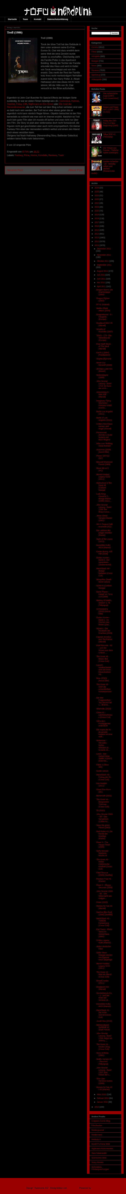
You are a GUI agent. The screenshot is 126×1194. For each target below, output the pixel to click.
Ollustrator (73, 1188)
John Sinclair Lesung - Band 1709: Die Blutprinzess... (103, 508)
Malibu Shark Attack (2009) (103, 309)
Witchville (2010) (103, 709)
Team (25, 19)
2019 (96, 214)
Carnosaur (65, 101)
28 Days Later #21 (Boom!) (104, 370)
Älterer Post (75, 170)
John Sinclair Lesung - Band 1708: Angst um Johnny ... (104, 1037)
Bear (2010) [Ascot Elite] (102, 679)
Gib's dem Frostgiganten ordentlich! (103, 723)
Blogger (95, 1188)
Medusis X (96, 1139)
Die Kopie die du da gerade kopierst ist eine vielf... (104, 733)
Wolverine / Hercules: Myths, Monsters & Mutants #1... (103, 745)
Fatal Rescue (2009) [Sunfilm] (104, 874)
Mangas (95, 61)
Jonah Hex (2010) (104, 1021)
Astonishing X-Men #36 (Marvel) (102, 394)
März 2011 (102, 1094)
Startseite (12, 19)
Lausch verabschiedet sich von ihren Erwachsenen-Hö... (103, 670)
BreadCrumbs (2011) (102, 982)
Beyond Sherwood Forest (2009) (104, 463)
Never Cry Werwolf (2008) (104, 364)
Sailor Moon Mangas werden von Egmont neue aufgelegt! (104, 956)
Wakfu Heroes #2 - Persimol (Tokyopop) (103, 1061)
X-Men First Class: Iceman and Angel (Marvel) (104, 426)
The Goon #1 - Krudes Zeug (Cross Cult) (103, 1046)
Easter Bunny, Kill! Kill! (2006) (104, 552)
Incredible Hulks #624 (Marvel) (103, 546)
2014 (96, 234)
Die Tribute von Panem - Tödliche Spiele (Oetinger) (110, 150)
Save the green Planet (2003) (103, 826)
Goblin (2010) (102, 771)
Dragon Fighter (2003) (102, 299)
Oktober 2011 (103, 261)
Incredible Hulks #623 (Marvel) (103, 1005)
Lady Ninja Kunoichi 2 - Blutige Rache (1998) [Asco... (103, 497)
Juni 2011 (101, 279)
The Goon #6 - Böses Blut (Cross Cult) (102, 658)
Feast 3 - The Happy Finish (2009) (103, 844)
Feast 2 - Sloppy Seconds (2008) (104, 886)
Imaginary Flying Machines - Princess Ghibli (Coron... (103, 404)
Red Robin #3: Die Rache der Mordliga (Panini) (104, 835)
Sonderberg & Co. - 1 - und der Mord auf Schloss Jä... (104, 996)
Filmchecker (97, 1125)
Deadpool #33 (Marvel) (102, 988)
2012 (96, 241)
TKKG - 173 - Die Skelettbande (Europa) (103, 337)
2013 (96, 237)
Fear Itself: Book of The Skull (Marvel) (103, 346)
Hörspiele (96, 56)
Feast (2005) (101, 902)
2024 (96, 195)
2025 (96, 192)
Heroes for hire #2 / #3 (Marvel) (104, 1088)
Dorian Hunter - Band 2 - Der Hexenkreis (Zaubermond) (103, 561)
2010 (96, 1107)
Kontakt (37, 19)
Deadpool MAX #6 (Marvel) (104, 324)
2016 (96, 226)
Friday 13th (21, 104)
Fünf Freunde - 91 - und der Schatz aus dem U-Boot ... (104, 649)
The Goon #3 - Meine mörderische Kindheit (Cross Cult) (104, 864)
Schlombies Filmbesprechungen (100, 1168)
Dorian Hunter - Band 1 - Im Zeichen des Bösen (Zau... (103, 621)
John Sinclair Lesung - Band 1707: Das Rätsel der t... (103, 1071)
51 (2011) (100, 810)
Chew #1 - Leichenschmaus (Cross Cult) (104, 714)
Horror (34, 155)
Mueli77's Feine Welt (101, 1144)
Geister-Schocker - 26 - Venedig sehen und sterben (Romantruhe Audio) (105, 167)
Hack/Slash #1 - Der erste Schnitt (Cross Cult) (103, 1013)
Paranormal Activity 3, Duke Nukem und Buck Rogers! (104, 436)
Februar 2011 (103, 1098)
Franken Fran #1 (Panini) (103, 880)
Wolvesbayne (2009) (102, 376)
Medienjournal (98, 1130)
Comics (95, 47)
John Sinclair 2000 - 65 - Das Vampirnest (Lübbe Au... (104, 817)
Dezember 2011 (104, 249)
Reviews (52, 155)
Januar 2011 (102, 1102)
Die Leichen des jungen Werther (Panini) (104, 532)
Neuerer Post (15, 170)
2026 (96, 188)
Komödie (42, 155)
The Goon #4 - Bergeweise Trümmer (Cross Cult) (102, 803)
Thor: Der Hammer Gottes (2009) (104, 1081)
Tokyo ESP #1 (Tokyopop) (109, 135)
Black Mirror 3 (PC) (102, 469)
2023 (96, 199)
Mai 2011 (101, 282)
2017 (96, 222)
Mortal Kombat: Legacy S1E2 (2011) (103, 476)
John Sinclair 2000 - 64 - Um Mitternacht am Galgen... (104, 894)
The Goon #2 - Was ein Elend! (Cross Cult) (104, 974)
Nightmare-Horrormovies (102, 1148)
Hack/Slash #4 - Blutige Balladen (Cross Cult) (104, 572)
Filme (26, 155)
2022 (96, 203)
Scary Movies (97, 1162)
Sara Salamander (99, 1153)
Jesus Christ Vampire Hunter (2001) (104, 518)
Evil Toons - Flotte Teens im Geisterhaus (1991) (104, 932)
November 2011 (104, 255)
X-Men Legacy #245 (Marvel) (103, 941)
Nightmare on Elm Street (40, 104)
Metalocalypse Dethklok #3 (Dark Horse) (103, 1027)
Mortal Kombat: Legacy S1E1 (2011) (103, 965)
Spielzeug (96, 75)
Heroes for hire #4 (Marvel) (104, 907)
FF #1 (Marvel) (102, 304)
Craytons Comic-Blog (101, 1121)
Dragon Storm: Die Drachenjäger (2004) (104, 292)
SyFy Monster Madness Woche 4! (102, 853)
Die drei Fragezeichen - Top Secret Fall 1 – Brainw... (103, 701)
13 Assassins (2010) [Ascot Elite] (103, 611)
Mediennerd (97, 1135)
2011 (96, 245)
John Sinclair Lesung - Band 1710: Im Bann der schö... (103, 384)
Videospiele (97, 79)
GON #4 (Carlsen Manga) (103, 586)
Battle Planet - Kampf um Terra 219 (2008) (104, 594)
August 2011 (103, 271)
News (94, 65)
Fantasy (19, 155)
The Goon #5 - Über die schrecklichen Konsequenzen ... (103, 689)
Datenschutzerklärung (57, 19)
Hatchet (11, 104)
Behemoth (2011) (103, 796)
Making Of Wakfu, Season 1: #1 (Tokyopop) (104, 602)
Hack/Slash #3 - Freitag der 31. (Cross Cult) (103, 777)
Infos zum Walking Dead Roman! (104, 444)
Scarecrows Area (99, 1158)
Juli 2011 (101, 275)
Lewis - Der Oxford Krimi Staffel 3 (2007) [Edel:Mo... (104, 757)
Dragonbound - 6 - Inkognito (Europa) (104, 316)
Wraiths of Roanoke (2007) (104, 330)
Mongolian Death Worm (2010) (103, 580)
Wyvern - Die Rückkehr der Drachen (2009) (104, 630)
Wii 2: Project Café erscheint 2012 (104, 525)
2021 (96, 207)
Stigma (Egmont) (103, 359)
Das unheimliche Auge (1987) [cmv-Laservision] (110, 95)
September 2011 (104, 265)
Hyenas (75, 101)
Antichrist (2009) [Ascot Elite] (103, 450)
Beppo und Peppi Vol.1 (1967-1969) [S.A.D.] (111, 109)
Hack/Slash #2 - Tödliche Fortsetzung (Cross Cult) (103, 922)
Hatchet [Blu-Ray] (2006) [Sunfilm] (104, 913)
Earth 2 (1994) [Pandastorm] (103, 353)
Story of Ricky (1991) (102, 1054)
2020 (96, 211)
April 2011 (101, 286)
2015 (96, 230)
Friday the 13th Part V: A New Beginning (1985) (110, 123)
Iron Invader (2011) (101, 784)
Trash (61, 155)
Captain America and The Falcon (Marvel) (104, 639)
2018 (96, 218)
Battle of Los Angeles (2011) (104, 419)
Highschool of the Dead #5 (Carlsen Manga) (103, 486)
